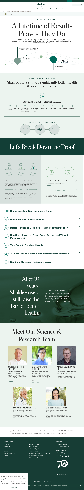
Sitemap (39, 485)
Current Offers (8, 447)
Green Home (45, 8)
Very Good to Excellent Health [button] (23, 245)
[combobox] (77, 5)
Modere (52, 8)
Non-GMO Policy (35, 451)
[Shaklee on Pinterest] (69, 456)
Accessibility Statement (37, 456)
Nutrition (28, 8)
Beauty (38, 8)
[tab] (61, 185)
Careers (6, 456)
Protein (33, 8)
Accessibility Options (64, 474)
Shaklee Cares (8, 449)
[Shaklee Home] (42, 5)
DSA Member (37, 481)
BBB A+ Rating (47, 481)
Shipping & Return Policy (64, 447)
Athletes (6, 451)
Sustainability (34, 447)
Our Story (58, 8)
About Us (6, 444)
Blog (61, 453)
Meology (21, 8)
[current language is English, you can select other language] (80, 1)
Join (63, 8)
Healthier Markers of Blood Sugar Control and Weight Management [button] (36, 236)
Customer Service (62, 444)
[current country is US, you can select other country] (74, 1)
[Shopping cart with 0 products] (69, 1)
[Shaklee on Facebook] (60, 456)
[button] (49, 185)
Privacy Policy (30, 485)
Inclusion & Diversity (36, 458)
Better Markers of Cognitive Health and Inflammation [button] (36, 227)
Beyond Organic (35, 449)
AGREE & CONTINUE (14, 487)
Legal (35, 485)
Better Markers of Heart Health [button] (24, 219)
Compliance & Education (37, 461)
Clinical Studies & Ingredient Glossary (41, 454)
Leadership (7, 458)
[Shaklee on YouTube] (66, 456)
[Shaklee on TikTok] (63, 455)
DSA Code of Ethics (9, 454)
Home (4, 11)
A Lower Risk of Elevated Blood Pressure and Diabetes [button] (36, 253)
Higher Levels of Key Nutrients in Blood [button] (28, 211)
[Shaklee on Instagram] (57, 456)
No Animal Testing (35, 444)
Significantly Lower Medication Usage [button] (28, 262)
